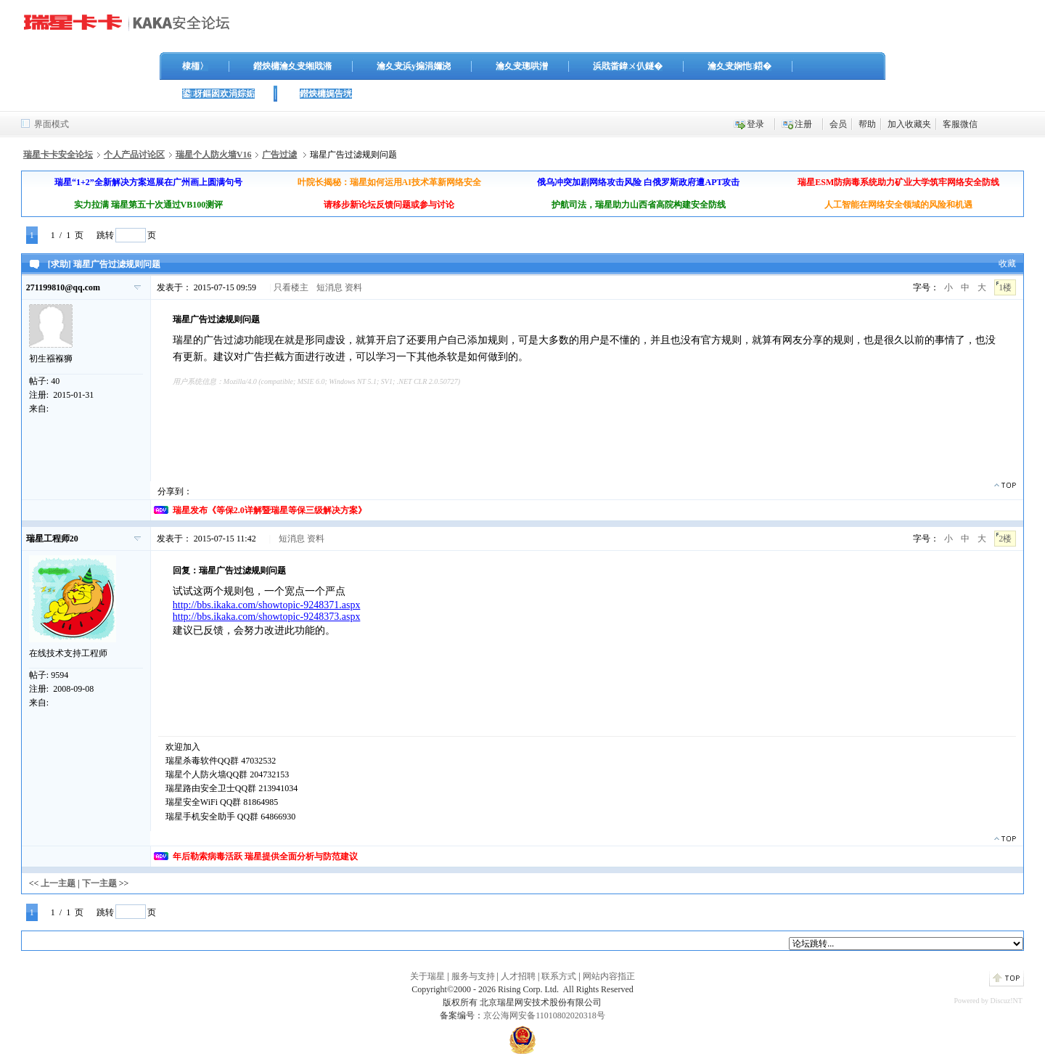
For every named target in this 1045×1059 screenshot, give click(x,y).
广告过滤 (279, 155)
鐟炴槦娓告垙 (326, 94)
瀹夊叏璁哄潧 (522, 66)
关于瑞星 (427, 976)
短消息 (329, 287)
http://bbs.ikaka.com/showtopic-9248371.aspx (267, 605)
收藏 (1007, 263)
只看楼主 (291, 287)
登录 (755, 124)
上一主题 (58, 883)
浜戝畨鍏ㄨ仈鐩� (628, 66)
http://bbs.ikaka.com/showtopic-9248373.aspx (267, 616)
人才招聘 (518, 976)
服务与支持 (473, 976)
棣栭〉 (195, 66)
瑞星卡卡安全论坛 (58, 155)
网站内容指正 (609, 976)
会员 (838, 124)
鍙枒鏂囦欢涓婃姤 (218, 94)
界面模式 (51, 124)
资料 (353, 287)
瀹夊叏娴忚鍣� (739, 66)
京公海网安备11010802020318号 (544, 1015)
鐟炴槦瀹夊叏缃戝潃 (292, 66)
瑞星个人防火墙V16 (214, 155)
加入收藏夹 (909, 124)
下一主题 (99, 883)
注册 (803, 124)
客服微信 (960, 124)
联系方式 (558, 976)
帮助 (867, 124)
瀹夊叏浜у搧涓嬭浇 (414, 66)
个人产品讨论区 (134, 155)
